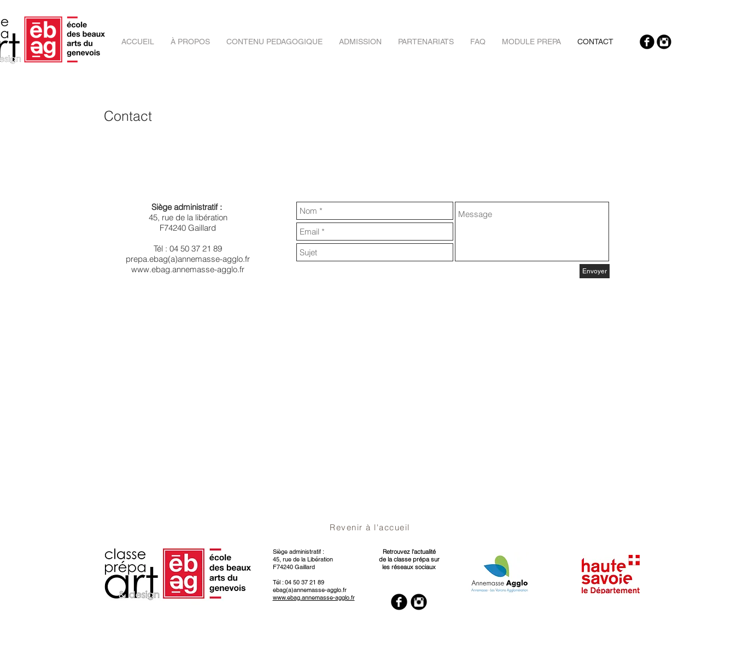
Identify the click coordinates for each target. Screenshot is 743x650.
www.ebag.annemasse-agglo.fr (187, 269)
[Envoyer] (595, 271)
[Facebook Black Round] (647, 41)
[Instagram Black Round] (664, 41)
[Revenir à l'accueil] (371, 527)
